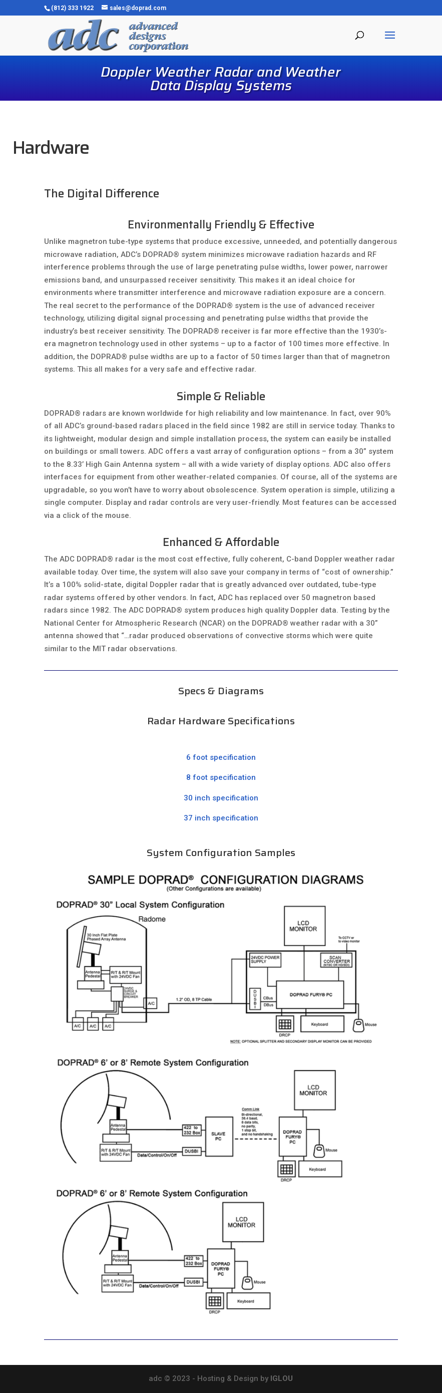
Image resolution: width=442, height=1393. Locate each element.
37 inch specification (221, 817)
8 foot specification (221, 777)
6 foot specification (221, 757)
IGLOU (281, 1378)
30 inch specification (221, 797)
